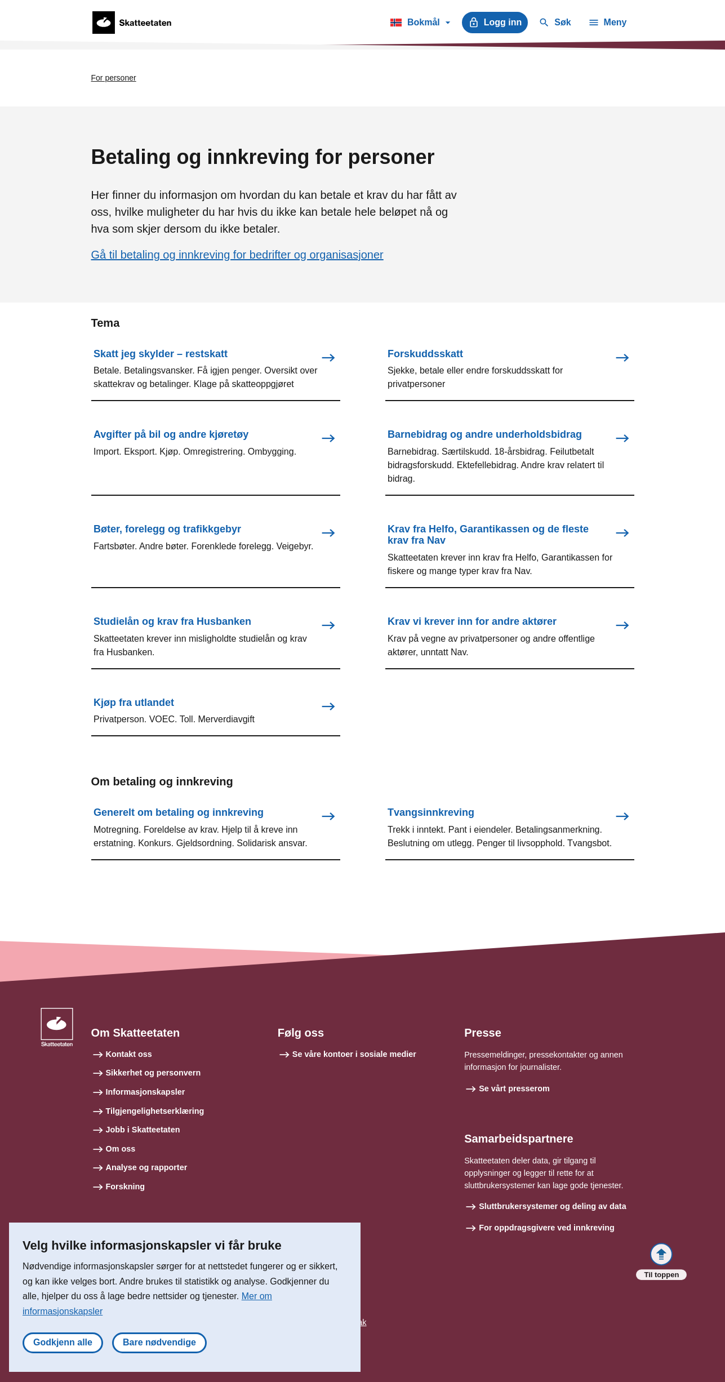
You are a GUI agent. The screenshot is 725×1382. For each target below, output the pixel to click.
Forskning (125, 1186)
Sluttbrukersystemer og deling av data (552, 1206)
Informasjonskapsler (145, 1091)
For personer (113, 77)
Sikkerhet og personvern (153, 1072)
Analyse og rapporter (147, 1167)
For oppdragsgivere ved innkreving (547, 1227)
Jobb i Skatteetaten (143, 1129)
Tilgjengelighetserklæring (155, 1111)
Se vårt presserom (514, 1088)
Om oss (121, 1148)
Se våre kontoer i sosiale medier (354, 1054)
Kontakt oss (129, 1054)
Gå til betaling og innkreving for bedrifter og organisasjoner (237, 254)
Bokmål (419, 24)
